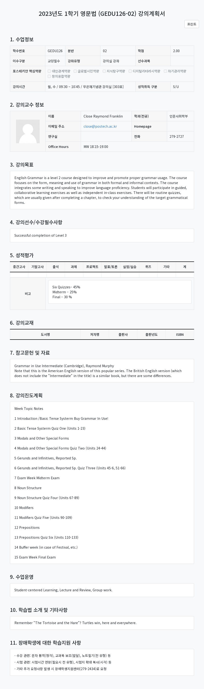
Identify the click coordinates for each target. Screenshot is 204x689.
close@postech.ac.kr (100, 126)
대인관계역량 (61, 71)
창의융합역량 (61, 76)
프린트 (191, 24)
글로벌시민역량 (88, 71)
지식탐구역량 (116, 71)
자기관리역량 (177, 71)
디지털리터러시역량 (146, 71)
